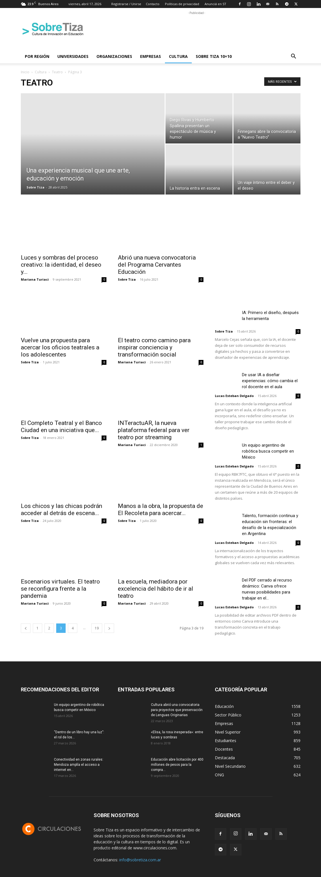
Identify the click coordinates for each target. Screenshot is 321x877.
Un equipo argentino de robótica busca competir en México (268, 451)
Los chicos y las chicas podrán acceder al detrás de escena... (61, 510)
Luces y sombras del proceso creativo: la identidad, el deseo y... (61, 264)
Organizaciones (114, 56)
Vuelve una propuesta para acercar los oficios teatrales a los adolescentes (60, 347)
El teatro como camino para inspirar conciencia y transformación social (154, 347)
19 (97, 628)
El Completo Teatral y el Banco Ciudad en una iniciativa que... (61, 427)
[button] (293, 57)
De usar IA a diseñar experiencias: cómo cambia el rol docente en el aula (270, 380)
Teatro (57, 72)
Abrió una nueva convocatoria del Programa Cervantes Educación (157, 264)
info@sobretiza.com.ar (140, 859)
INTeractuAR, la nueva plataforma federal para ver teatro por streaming (153, 430)
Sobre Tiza (36, 187)
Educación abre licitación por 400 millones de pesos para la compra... (177, 764)
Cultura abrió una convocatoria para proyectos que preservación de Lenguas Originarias (177, 710)
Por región (37, 56)
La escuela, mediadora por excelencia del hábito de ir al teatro (155, 588)
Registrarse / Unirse (126, 4)
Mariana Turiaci (35, 279)
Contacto (153, 4)
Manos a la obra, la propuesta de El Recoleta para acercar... (160, 510)
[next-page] (109, 628)
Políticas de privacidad (182, 4)
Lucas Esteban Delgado (234, 396)
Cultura (178, 56)
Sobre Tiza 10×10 (214, 56)
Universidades (72, 56)
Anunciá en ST (215, 4)
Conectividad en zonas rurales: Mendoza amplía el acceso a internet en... (78, 764)
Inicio (25, 72)
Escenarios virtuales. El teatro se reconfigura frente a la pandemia (60, 588)
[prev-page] (26, 628)
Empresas (150, 56)
